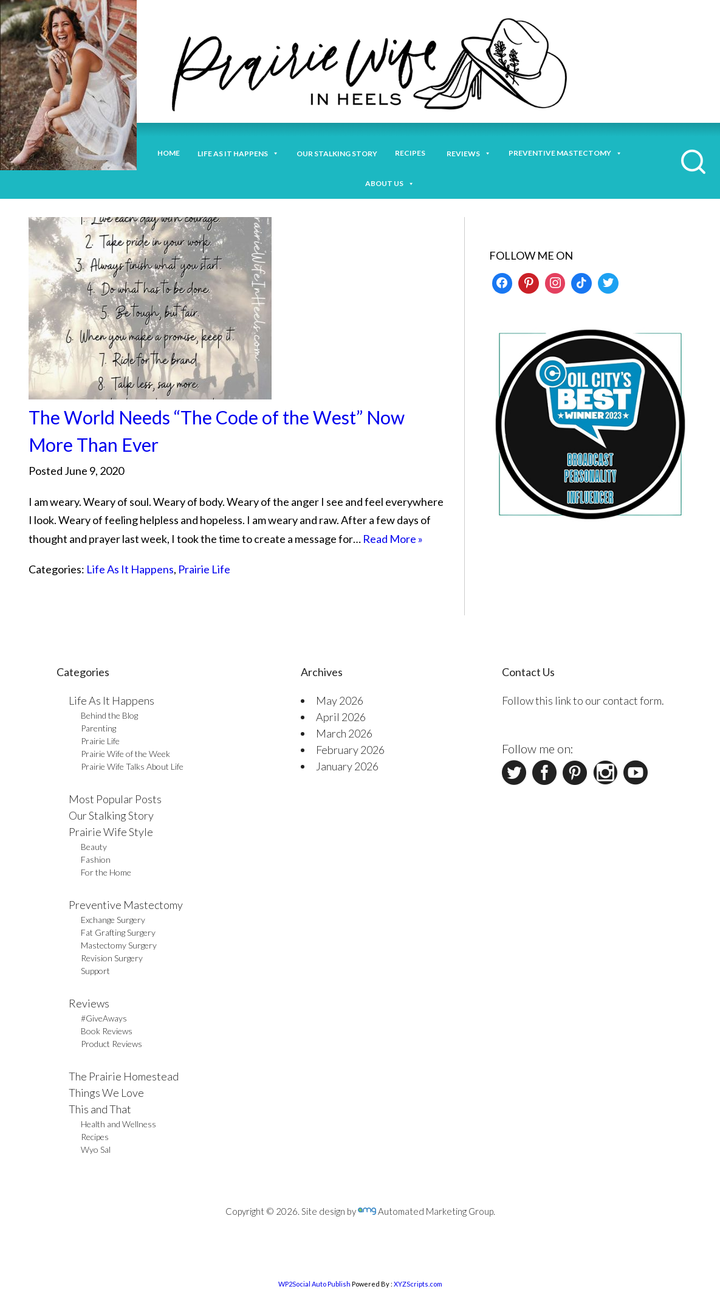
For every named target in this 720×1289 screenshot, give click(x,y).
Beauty (94, 846)
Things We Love (106, 1092)
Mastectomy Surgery (119, 945)
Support (95, 971)
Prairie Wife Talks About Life (132, 766)
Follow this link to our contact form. (583, 700)
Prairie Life (204, 569)
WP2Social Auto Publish (314, 1284)
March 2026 (344, 733)
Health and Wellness (118, 1124)
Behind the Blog (109, 715)
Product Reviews (111, 1043)
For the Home (106, 872)
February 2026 (350, 749)
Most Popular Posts (115, 799)
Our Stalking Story (111, 815)
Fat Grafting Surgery (118, 932)
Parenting (98, 728)
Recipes (412, 152)
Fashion (96, 859)
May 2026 (339, 700)
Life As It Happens (130, 569)
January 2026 (347, 766)
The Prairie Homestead (124, 1076)
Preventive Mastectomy (565, 151)
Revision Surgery (112, 958)
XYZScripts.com (418, 1284)
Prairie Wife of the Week (125, 753)
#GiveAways (104, 1018)
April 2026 (341, 717)
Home (168, 152)
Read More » (393, 538)
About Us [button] (389, 182)
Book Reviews (106, 1031)
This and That (100, 1109)
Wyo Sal (96, 1149)
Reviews (89, 1003)
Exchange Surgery (113, 919)
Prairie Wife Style (111, 831)
